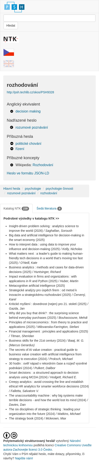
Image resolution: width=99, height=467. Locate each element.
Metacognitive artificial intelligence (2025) (37, 285)
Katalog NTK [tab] (16, 209)
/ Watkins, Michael (68, 414)
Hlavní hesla (11, 188)
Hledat (10, 25)
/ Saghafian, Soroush (58, 230)
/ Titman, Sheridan (21, 336)
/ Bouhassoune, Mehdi (72, 317)
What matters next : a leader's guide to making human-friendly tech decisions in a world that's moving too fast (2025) (46, 258)
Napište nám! (24, 458)
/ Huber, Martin (68, 281)
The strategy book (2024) (26, 418)
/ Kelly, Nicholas (71, 249)
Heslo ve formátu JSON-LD (28, 173)
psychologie (33, 188)
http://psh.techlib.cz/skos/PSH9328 (30, 92)
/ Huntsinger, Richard (46, 272)
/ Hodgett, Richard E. (63, 377)
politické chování (28, 143)
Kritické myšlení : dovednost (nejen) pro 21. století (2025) (48, 304)
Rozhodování (43, 165)
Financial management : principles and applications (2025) (48, 331)
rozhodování (48, 193)
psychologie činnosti (59, 188)
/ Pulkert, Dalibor (44, 368)
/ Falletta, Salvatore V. (24, 391)
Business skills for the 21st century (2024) (37, 340)
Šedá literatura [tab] (49, 209)
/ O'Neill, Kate (28, 262)
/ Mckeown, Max (55, 418)
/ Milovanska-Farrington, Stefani (57, 327)
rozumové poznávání (32, 127)
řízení (20, 149)
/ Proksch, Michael (60, 359)
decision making (28, 111)
